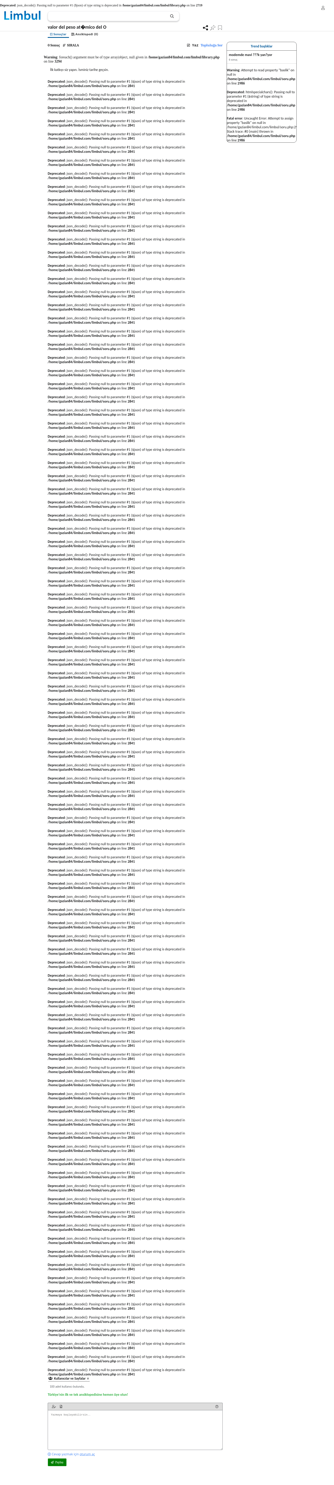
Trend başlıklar (262, 46)
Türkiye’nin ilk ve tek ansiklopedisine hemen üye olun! (88, 1394)
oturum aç (87, 1454)
